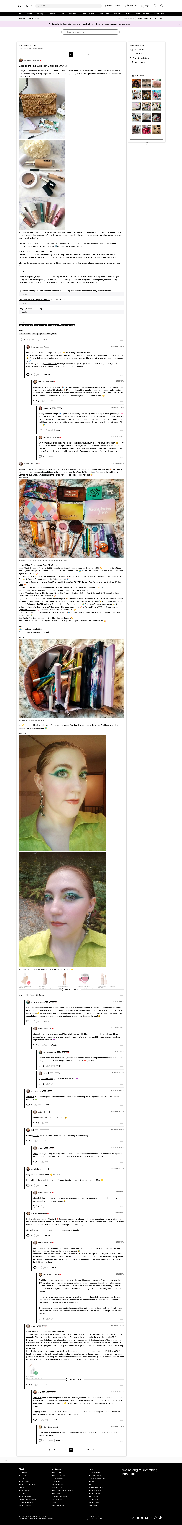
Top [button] (5, 1460)
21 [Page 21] (77, 54)
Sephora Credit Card (58, 1475)
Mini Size (117, 14)
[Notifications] (155, 18)
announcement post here (119, 24)
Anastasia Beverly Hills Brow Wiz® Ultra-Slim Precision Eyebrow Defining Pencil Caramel (63, 593)
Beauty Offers (56, 1493)
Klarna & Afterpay (94, 1502)
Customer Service (94, 1472)
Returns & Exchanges (95, 1475)
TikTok (160, 1517)
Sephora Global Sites (25, 1496)
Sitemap (50, 1519)
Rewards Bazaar (57, 1499)
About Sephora (23, 1472)
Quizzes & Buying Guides (60, 1496)
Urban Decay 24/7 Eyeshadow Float (64, 607)
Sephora (25, 6)
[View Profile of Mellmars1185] (38, 1091)
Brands (29, 14)
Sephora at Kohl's (94, 1493)
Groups (30, 18)
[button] (42, 108)
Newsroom (22, 1475)
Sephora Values (24, 1481)
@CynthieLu (57, 390)
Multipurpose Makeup (68, 325)
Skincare (52, 14)
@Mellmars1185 (40, 1118)
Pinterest (151, 1517)
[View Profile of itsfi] (27, 60)
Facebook (137, 1517)
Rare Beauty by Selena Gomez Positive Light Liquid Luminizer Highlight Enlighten (63, 587)
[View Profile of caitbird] (29, 464)
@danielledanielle (49, 364)
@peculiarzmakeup (41, 1034)
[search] (68, 6)
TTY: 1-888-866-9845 (95, 1519)
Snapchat (155, 1517)
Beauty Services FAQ (95, 1490)
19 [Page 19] (65, 54)
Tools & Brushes (88, 14)
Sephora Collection (142, 14)
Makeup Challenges (26, 325)
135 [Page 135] (87, 54)
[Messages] (161, 18)
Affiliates (21, 1487)
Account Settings (57, 1487)
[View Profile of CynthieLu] (37, 347)
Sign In (148, 6)
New (19, 14)
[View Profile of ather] (47, 1427)
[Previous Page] (49, 54)
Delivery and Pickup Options (98, 1478)
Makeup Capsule (38, 334)
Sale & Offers (159, 14)
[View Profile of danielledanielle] (39, 1169)
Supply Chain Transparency (27, 1484)
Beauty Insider (56, 1472)
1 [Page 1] (54, 54)
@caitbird (44, 1013)
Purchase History (57, 1484)
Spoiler (25, 294)
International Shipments (96, 1487)
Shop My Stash (51, 334)
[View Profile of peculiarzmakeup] (39, 1002)
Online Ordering (94, 1499)
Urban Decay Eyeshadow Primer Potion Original (45, 599)
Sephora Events (24, 1490)
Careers (21, 1478)
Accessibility (93, 1505)
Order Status (56, 1481)
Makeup (40, 14)
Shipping (91, 1481)
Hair (62, 14)
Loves (54, 1502)
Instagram (133, 1517)
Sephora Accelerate (25, 1505)
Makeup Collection (40, 325)
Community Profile (57, 1478)
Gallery (37, 18)
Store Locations (94, 1496)
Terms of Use (33, 1519)
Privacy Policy (23, 1519)
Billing (91, 1484)
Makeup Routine (54, 325)
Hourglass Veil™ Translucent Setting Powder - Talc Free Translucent (61, 590)
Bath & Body (104, 14)
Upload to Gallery (142, 18)
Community (21, 18)
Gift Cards (22, 1493)
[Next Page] (94, 54)
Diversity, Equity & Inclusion (27, 1499)
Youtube (146, 1518)
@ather (43, 1412)
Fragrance (73, 14)
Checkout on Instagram (26, 1502)
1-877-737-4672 (94, 1517)
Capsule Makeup (25, 334)
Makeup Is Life (30, 45)
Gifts (128, 14)
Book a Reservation (58, 1505)
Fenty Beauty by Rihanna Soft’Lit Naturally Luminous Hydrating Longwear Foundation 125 (62, 568)
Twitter (142, 1517)
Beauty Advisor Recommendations (62, 1490)
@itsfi (60, 353)
